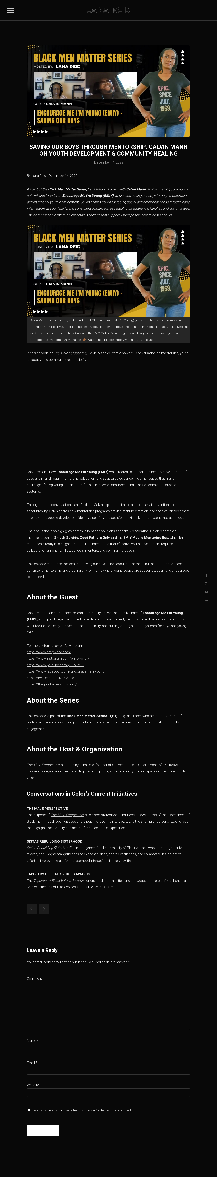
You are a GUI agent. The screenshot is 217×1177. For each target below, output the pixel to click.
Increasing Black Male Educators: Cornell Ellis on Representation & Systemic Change (44, 909)
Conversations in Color (129, 765)
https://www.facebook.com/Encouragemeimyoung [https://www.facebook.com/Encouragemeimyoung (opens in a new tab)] (65, 671)
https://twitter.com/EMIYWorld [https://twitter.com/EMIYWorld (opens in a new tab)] (50, 678)
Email (32, 1063)
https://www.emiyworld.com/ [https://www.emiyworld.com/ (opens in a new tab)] (49, 652)
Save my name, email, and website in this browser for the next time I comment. (82, 1110)
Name (32, 1041)
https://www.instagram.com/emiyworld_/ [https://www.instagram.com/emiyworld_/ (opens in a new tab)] (58, 658)
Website (33, 1085)
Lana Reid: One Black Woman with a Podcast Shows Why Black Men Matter (32, 909)
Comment (35, 978)
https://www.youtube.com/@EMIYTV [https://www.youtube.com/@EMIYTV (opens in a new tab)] (55, 665)
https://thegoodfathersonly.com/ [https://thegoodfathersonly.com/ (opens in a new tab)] (52, 684)
